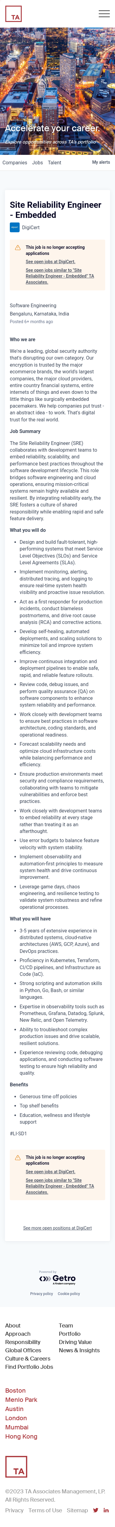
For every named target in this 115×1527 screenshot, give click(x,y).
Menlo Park (21, 1400)
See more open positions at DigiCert (57, 1228)
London (16, 1418)
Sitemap (77, 1510)
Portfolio (70, 1334)
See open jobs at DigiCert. (50, 261)
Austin (14, 1409)
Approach (18, 1334)
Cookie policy (69, 1294)
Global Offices (23, 1350)
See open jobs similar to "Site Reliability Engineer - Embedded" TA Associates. (60, 276)
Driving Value (75, 1342)
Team (66, 1325)
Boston (15, 1390)
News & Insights (79, 1350)
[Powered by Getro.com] (57, 1278)
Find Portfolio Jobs (29, 1367)
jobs (37, 163)
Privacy (14, 1510)
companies (14, 163)
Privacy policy (41, 1294)
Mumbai (17, 1427)
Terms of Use (45, 1510)
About (13, 1325)
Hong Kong (21, 1436)
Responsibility (22, 1342)
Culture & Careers (27, 1358)
